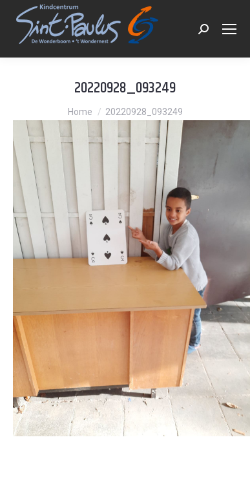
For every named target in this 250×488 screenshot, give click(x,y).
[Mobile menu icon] (229, 29)
